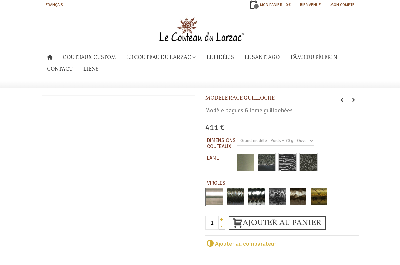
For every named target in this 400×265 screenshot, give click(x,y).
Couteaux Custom (89, 58)
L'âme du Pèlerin (314, 58)
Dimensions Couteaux (221, 143)
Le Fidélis (220, 58)
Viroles (216, 183)
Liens (91, 69)
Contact (60, 69)
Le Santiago (262, 58)
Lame (213, 158)
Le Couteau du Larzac (159, 58)
